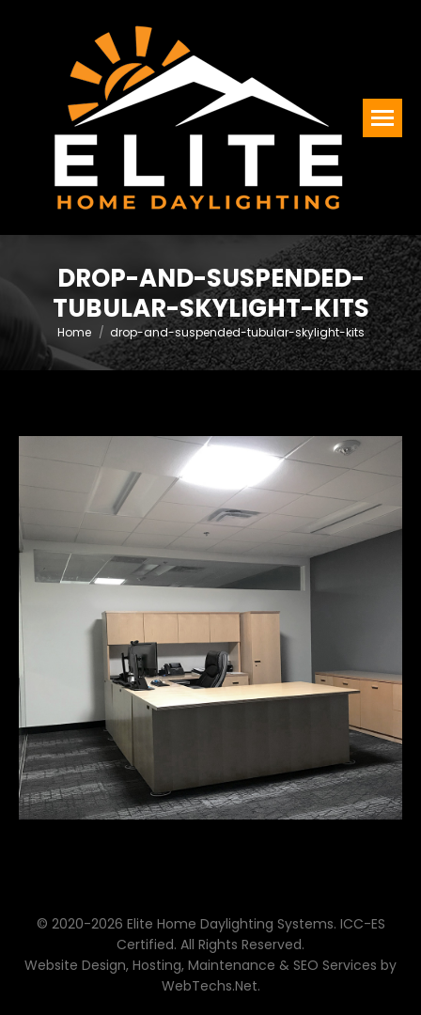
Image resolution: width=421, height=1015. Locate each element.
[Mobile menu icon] (382, 118)
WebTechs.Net (209, 985)
